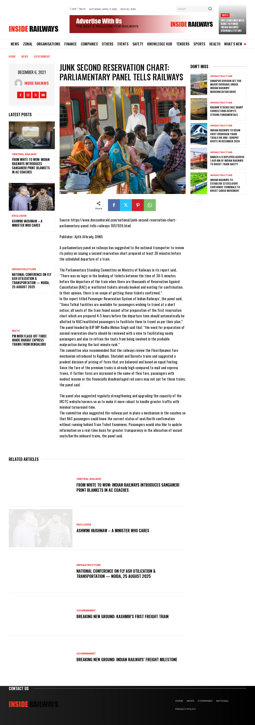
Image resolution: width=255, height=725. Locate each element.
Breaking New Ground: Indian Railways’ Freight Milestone (126, 659)
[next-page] (199, 202)
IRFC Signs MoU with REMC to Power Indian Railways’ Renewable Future (232, 25)
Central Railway (24, 154)
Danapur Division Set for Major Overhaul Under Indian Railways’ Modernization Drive (225, 86)
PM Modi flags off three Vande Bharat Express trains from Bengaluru (29, 340)
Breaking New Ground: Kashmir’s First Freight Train (122, 616)
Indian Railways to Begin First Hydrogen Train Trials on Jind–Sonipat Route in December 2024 (225, 135)
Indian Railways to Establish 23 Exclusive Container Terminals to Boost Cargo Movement (225, 185)
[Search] (210, 9)
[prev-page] (192, 202)
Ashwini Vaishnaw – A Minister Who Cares (27, 223)
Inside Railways (37, 83)
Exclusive (19, 216)
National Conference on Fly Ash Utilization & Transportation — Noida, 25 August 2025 (31, 280)
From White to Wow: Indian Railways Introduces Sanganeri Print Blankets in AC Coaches (31, 165)
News (25, 56)
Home (12, 56)
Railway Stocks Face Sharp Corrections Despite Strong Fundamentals (226, 110)
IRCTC (225, 15)
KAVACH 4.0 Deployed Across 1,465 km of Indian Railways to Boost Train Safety (227, 160)
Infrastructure (24, 269)
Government (42, 56)
